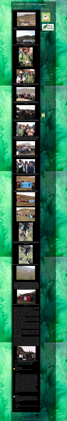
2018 (43, 41)
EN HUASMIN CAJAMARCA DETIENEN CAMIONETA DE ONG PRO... (48, 78)
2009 (43, 104)
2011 (43, 102)
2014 (43, 46)
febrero (44, 99)
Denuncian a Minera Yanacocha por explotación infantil (48, 89)
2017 (43, 42)
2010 (43, 103)
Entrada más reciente (17, 413)
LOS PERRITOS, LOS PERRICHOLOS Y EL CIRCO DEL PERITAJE (48, 94)
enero (44, 100)
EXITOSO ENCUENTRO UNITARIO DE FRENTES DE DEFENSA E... (48, 64)
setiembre (44, 53)
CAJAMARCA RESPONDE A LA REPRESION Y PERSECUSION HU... (48, 81)
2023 (43, 36)
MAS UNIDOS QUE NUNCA (47, 67)
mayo (44, 58)
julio (43, 55)
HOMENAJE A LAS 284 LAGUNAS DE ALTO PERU (48, 85)
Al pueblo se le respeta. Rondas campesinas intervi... (47, 76)
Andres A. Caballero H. (44, 118)
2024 (43, 35)
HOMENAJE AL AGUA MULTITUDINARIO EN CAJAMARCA (46, 69)
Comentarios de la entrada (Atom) (22, 415)
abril (43, 59)
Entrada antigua (36, 413)
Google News (50, 113)
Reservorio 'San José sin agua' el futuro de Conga (47, 62)
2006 (43, 108)
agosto (44, 54)
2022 (43, 37)
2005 (43, 109)
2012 (43, 48)
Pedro (16, 395)
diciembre (44, 49)
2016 (43, 43)
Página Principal (27, 413)
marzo (44, 60)
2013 (43, 47)
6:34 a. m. (16, 392)
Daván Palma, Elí (17, 367)
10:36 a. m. (16, 370)
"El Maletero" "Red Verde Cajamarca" (30, 4)
